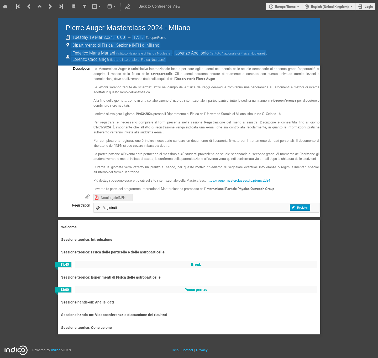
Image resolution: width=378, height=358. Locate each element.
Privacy (202, 350)
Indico (55, 350)
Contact (187, 350)
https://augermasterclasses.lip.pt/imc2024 (238, 180)
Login (369, 6)
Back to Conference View (159, 6)
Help (175, 350)
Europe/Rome (285, 6)
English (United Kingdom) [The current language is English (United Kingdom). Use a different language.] (330, 6)
